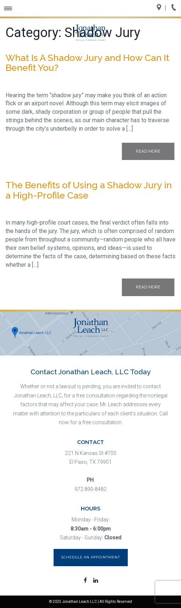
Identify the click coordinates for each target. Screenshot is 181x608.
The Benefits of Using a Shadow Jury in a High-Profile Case (89, 190)
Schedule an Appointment (90, 557)
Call (175, 8)
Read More (148, 151)
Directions (161, 8)
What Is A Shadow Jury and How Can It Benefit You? (87, 62)
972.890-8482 (90, 489)
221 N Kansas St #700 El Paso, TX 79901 (90, 457)
